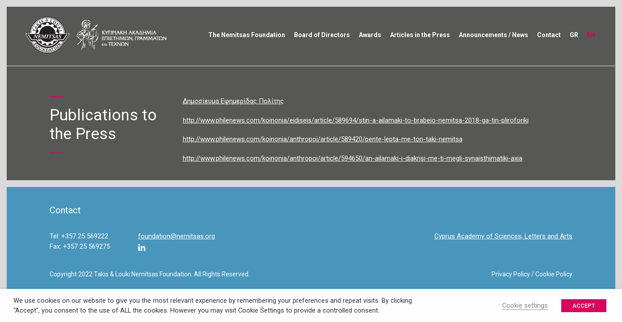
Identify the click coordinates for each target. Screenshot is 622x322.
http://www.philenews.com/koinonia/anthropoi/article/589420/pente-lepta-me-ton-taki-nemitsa (322, 139)
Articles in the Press (420, 34)
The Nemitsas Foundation (246, 34)
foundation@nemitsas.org (176, 236)
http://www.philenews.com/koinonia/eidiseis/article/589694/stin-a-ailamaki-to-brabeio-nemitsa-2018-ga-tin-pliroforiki (356, 120)
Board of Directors (322, 34)
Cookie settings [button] (525, 305)
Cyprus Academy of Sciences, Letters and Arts (503, 236)
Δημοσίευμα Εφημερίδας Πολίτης (233, 101)
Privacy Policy (511, 274)
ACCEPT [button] (583, 305)
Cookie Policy (553, 274)
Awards (370, 34)
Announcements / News (493, 34)
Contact (549, 34)
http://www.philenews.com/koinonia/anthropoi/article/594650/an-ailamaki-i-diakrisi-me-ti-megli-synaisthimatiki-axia (352, 158)
